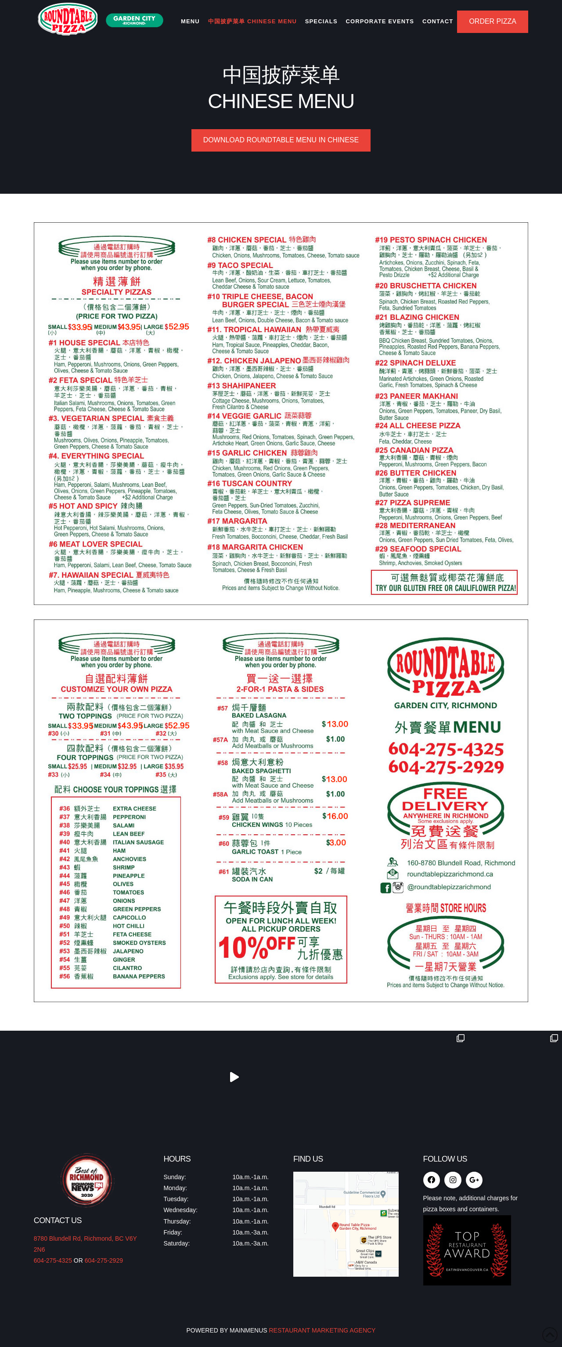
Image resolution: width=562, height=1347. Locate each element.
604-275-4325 (53, 1260)
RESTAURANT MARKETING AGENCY (321, 1330)
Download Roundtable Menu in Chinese (281, 140)
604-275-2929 (104, 1260)
